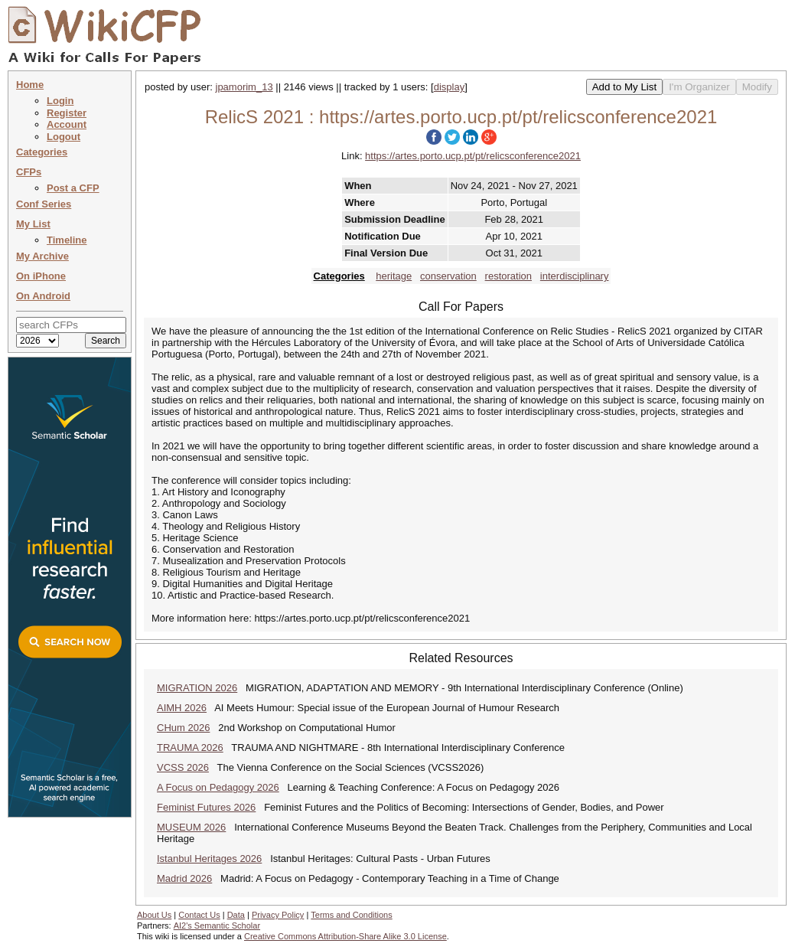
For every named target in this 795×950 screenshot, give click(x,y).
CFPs (28, 172)
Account (66, 124)
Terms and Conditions (351, 914)
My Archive (42, 256)
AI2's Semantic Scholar (217, 925)
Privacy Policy (278, 914)
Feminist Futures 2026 (206, 807)
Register (66, 113)
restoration (508, 276)
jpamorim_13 (244, 87)
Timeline (67, 240)
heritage (394, 276)
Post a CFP (73, 188)
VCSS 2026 (183, 767)
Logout (63, 136)
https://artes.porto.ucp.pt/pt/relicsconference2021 (473, 156)
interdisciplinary (574, 276)
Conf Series (43, 204)
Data (236, 914)
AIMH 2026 (182, 707)
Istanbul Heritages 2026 (209, 858)
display (449, 87)
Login (60, 100)
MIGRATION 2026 (197, 688)
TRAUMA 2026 (190, 747)
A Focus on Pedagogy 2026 (218, 787)
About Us (154, 914)
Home (30, 84)
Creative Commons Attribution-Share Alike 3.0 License (345, 936)
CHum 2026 (183, 727)
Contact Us (199, 914)
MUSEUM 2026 (191, 827)
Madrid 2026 (184, 878)
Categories (41, 152)
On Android (43, 296)
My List (33, 224)
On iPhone (41, 276)
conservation (448, 276)
